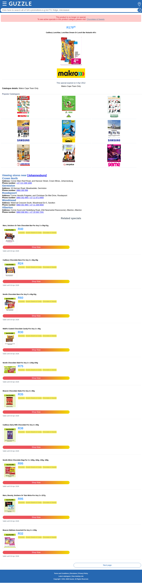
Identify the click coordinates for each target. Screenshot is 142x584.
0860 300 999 (22, 190)
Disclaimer (73, 573)
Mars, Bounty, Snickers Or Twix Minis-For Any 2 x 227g (24, 495)
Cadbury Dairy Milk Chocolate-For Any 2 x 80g (21, 425)
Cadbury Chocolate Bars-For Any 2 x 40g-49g (20, 260)
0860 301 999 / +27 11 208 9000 (30, 205)
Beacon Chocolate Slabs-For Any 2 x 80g (19, 391)
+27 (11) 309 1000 (24, 183)
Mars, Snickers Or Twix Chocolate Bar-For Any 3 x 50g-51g (25, 225)
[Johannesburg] (37, 175)
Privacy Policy (83, 573)
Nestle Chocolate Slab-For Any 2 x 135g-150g (20, 363)
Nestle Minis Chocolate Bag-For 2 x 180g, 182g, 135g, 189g (25, 460)
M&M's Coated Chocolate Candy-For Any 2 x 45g (22, 329)
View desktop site (77, 576)
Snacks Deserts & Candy (33, 232)
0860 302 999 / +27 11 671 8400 (30, 198)
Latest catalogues (64, 576)
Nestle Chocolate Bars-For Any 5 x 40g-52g (19, 294)
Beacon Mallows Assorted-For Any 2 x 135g (20, 530)
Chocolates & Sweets (96, 19)
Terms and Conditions (61, 573)
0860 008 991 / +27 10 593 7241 (30, 212)
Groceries (21, 232)
